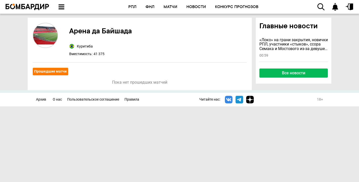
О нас (57, 99)
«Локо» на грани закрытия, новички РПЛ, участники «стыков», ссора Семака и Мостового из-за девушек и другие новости (293, 44)
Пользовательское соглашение (93, 99)
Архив (41, 99)
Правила (131, 99)
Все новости (293, 73)
